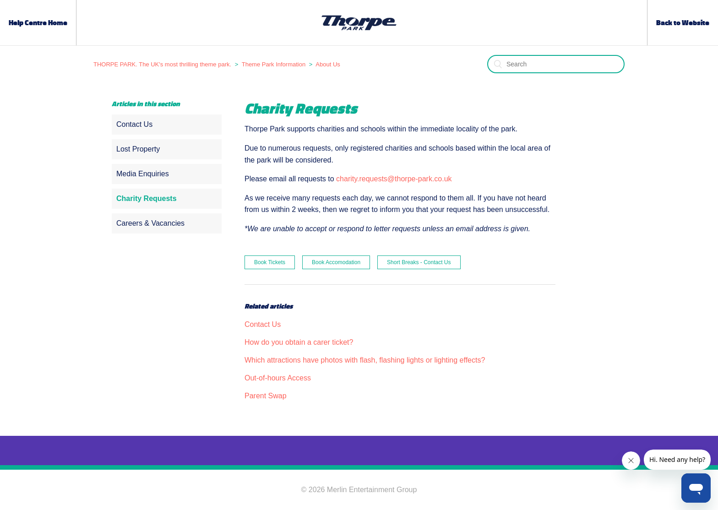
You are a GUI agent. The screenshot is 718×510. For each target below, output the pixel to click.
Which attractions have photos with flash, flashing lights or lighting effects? (365, 360)
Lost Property (138, 149)
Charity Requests (146, 198)
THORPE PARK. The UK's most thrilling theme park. (162, 64)
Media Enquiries (142, 174)
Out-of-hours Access (278, 378)
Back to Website (682, 22)
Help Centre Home (38, 22)
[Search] (556, 64)
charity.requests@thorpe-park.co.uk (394, 179)
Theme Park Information (273, 64)
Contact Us (134, 124)
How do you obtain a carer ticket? (299, 342)
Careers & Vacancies (150, 223)
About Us (327, 64)
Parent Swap (266, 396)
